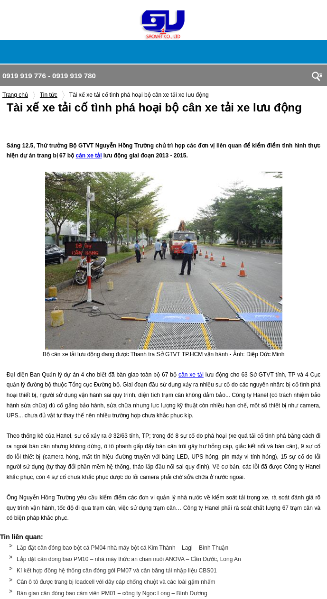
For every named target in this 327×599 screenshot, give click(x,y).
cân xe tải (88, 155)
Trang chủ (15, 95)
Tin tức (48, 95)
